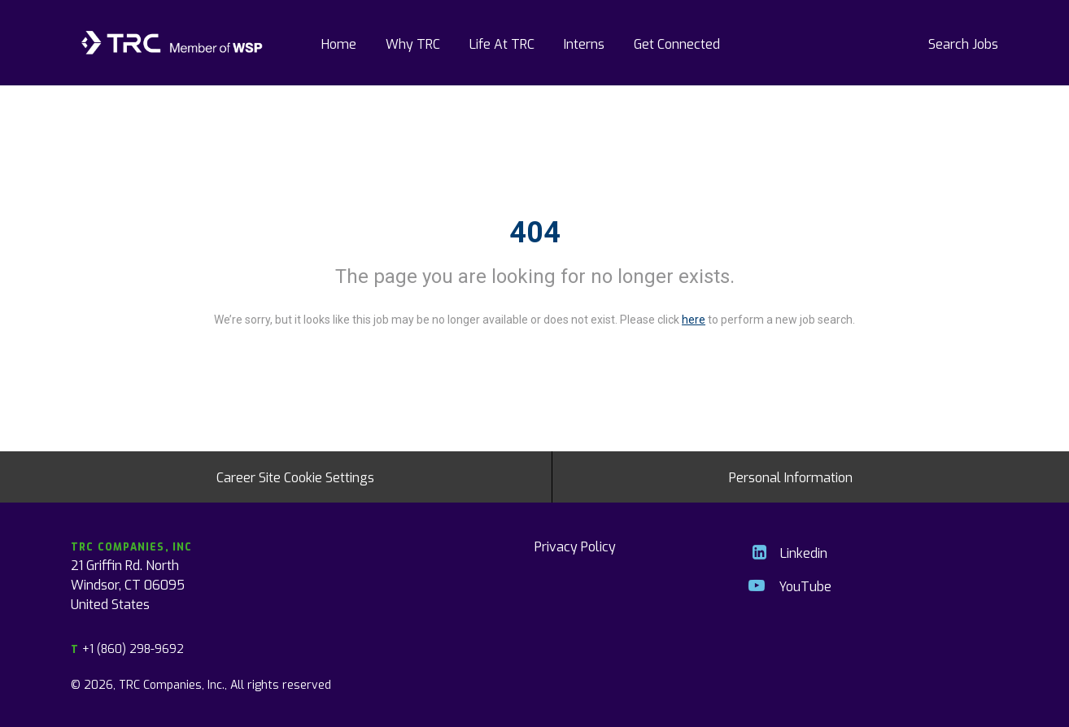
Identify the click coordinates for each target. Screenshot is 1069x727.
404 (535, 232)
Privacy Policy (575, 546)
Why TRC (413, 43)
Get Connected (677, 43)
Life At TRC (501, 43)
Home (338, 43)
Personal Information (791, 476)
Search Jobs (963, 43)
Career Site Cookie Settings (295, 476)
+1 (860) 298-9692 (127, 648)
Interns (584, 43)
